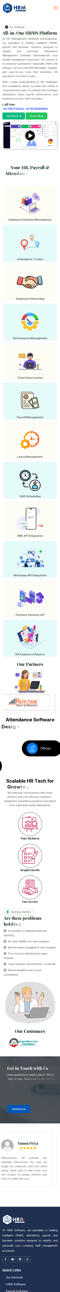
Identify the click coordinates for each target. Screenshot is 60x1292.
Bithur (46, 1195)
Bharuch (15, 1194)
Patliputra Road (41, 1191)
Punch (39, 1199)
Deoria (55, 1195)
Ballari (52, 1189)
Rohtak (37, 1199)
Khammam (25, 1204)
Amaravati (34, 1197)
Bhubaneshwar (45, 1201)
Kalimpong (18, 1197)
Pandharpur (14, 1189)
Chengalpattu (14, 1203)
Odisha (33, 1201)
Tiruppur (2, 1204)
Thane (36, 1189)
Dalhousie (54, 1199)
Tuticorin (4, 1204)
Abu (21, 1202)
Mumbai (1, 1189)
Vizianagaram (32, 1198)
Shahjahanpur (29, 1196)
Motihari (58, 1190)
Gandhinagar (25, 1194)
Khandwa (35, 1200)
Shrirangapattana (2, 1190)
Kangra (4, 1199)
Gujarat (6, 1194)
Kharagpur (29, 1197)
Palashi (53, 1197)
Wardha (44, 1189)
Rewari (34, 1199)
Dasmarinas (3, 1205)
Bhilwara (36, 1202)
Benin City (35, 1205)
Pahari (58, 1192)
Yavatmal (47, 1189)
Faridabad (5, 1199)
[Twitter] (13, 1259)
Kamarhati (22, 1197)
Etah (56, 1195)
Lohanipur (13, 1191)
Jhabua (29, 1200)
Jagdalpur (36, 1198)
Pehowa (32, 1199)
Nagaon (4, 1198)
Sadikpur (16, 1193)
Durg (34, 1198)
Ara (10, 1190)
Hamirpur (1, 1199)
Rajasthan (18, 1202)
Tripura (44, 1204)
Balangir (35, 1201)
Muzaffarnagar (9, 1196)
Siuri (16, 1197)
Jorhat (1, 1198)
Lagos (22, 1205)
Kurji (22, 1193)
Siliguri (14, 1197)
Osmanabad (10, 1189)
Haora (7, 1197)
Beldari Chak (25, 1193)
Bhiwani (58, 1198)
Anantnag (23, 1199)
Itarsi (24, 1200)
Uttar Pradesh (10, 1195)
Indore (22, 1200)
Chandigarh (17, 1198)
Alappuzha (52, 1199)
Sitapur (32, 1196)
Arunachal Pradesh (41, 1198)
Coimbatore (25, 1203)
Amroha (21, 1195)
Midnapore (43, 1197)
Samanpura (7, 1191)
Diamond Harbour (53, 1196)
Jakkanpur (38, 1192)
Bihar (9, 1190)
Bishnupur (1, 1196)
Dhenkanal (55, 1201)
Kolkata (34, 1197)
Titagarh (21, 1197)
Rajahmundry (14, 1198)
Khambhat (40, 1194)
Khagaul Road (4, 1192)
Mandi (8, 1199)
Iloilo (6, 1205)
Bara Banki (37, 1195)
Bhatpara (58, 1196)
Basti (42, 1195)
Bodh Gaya (27, 1190)
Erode (39, 1203)
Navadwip (50, 1197)
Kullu (6, 1199)
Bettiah (18, 1190)
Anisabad (4, 1191)
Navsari (54, 1194)
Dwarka (22, 1194)
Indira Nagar (55, 1191)
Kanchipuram (42, 1203)
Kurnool (1, 1198)
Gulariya (22, 1206)
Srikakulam (18, 1198)
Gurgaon (13, 1199)
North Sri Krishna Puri (46, 1191)
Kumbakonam (54, 1203)
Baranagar (19, 1196)
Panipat (29, 1199)
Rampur (22, 1196)
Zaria (41, 1205)
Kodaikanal (50, 1203)
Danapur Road (32, 1191)
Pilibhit (16, 1196)
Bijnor (44, 1195)
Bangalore (55, 1189)
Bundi (39, 1202)
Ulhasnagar (38, 1189)
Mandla (44, 1200)
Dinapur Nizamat (41, 1190)
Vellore (13, 1204)
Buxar (30, 1190)
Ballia (32, 1195)
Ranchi (4, 1195)
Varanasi (39, 1196)
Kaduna (29, 1205)
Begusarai (14, 1190)
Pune (20, 1189)
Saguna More (27, 1192)
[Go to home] (13, 1219)
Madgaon (48, 1198)
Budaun (48, 1195)
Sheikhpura (23, 1192)
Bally (11, 1196)
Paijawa (17, 1192)
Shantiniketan (7, 1197)
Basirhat (55, 1196)
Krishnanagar (37, 1197)
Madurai (58, 1203)
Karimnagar (22, 1204)
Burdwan (41, 1196)
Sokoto (58, 1205)
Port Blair (23, 1197)
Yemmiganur (36, 1198)
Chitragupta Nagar (37, 1193)
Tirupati (21, 1198)
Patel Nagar (8, 1192)
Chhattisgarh (21, 1198)
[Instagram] (27, 1259)
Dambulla (7, 1206)
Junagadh (34, 1194)
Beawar (31, 1202)
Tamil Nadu (8, 1203)
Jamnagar (31, 1194)
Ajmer (23, 1202)
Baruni (12, 1190)
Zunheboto (29, 1201)
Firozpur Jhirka (9, 1199)
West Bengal (42, 1196)
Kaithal (21, 1199)
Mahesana (46, 1194)
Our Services (12, 1277)
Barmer (28, 1202)
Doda (28, 1199)
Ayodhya (24, 1195)
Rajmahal (1, 1195)
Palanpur (58, 1194)
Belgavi (58, 1189)
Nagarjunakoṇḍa (10, 1198)
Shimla (13, 1199)
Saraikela (7, 1195)
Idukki (58, 1199)
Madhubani (55, 1190)
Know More (36, 116)
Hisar (17, 1199)
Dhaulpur (47, 1202)
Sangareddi (38, 1204)
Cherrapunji (5, 1201)
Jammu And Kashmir (18, 1199)
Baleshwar (38, 1201)
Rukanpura (48, 1193)
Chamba (51, 1199)
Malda (40, 1197)
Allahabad (18, 1195)
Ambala (56, 1198)
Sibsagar (6, 1198)
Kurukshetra (26, 1199)
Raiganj (1, 1197)
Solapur (33, 1189)
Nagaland (19, 1201)
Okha (56, 1194)
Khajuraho (32, 1200)
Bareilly (40, 1195)
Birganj (12, 1206)
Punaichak (10, 1191)
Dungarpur (49, 1202)
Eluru (50, 1197)
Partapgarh (13, 1196)
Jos (44, 1205)
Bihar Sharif (23, 1190)
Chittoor (44, 1197)
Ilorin (46, 1205)
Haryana (53, 1198)
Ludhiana (5, 1202)
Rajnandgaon (43, 1198)
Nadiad (51, 1194)
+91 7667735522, (13, 108)
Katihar (52, 1190)
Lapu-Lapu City (18, 1205)
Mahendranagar (18, 1206)
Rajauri (42, 1199)
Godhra (29, 1194)
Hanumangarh (57, 1202)
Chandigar (2, 1199)
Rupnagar (13, 1202)
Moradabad (5, 1196)
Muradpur (42, 1193)
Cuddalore (29, 1203)
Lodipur (2, 1193)
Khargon (38, 1200)
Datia (7, 1200)
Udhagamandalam (8, 1204)
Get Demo (13, 116)
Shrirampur (11, 1197)
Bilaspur (29, 1198)
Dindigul (36, 1203)
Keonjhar (58, 1201)
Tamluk (18, 1197)
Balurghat (13, 1196)
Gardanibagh (37, 1191)
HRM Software (13, 1284)
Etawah (58, 1195)
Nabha (8, 1202)
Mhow (50, 1200)
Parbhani (17, 1189)
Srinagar (44, 1199)
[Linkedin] (20, 1259)
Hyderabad (19, 1204)
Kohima (23, 1201)
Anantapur (37, 1197)
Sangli (25, 1189)
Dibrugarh (53, 1198)
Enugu (50, 1205)
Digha (25, 1191)
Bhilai (27, 1198)
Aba (43, 1205)
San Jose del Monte (10, 1205)
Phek (27, 1201)
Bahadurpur (52, 1193)
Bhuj (20, 1194)
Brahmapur (49, 1201)
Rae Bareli (19, 1196)
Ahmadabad (9, 1194)
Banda (35, 1195)
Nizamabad (34, 1204)
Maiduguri (38, 1205)
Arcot (11, 1203)
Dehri (38, 1190)
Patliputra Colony (13, 1192)
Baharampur (8, 1196)
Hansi (15, 1199)
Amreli (12, 1194)
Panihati (56, 1197)
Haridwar (58, 1204)
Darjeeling (49, 1196)
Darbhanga (35, 1190)
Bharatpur (33, 1202)
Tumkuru (6, 1190)
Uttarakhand (49, 1204)
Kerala (50, 1199)
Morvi (49, 1194)
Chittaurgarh (41, 1202)
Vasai (41, 1189)
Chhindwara (2, 1200)
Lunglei (17, 1201)
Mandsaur (47, 1200)
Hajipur (47, 1190)
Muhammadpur (45, 1192)
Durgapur (1, 1197)
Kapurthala (1, 1202)
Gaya (44, 1190)
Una (14, 1199)
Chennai (17, 1203)
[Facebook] (5, 1259)
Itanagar (45, 1198)
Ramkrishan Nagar (56, 1193)
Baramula (26, 1199)
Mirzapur (1, 1196)
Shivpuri (41, 1192)
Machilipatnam (5, 1198)
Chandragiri (40, 1197)
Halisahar (4, 1197)
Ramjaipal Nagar (55, 1192)
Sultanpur (34, 1196)
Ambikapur (24, 1198)
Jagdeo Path (21, 1191)
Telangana (15, 1204)
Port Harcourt (32, 1205)
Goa (45, 1198)
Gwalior (15, 1200)
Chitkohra (45, 1193)
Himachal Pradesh (44, 1199)
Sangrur (16, 1202)
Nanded (7, 1189)
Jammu (33, 1199)
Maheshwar (41, 1200)
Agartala (46, 1204)
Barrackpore (52, 1196)
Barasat (22, 1196)
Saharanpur (24, 1196)
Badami (50, 1189)
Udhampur (47, 1199)
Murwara (54, 1200)
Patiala (10, 1202)
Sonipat (41, 1199)
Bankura (16, 1196)
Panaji (51, 1198)
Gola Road (19, 1192)
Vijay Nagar (51, 1191)
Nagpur (4, 1189)
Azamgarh (27, 1195)
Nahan (11, 1199)
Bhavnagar (17, 1194)
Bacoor (15, 1205)
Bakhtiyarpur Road (32, 1193)
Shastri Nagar (35, 1192)
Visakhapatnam (28, 1198)
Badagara (55, 1199)
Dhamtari (32, 1198)
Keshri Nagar (17, 1191)
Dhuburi (50, 1198)
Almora (53, 1204)
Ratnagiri (22, 1189)
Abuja (56, 1205)
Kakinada (58, 1197)
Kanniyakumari (46, 1203)
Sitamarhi (1, 1194)
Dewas (9, 1200)
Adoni (31, 1197)
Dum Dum (58, 1196)
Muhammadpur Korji (6, 1193)
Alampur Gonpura (12, 1193)
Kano (24, 1205)
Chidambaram (21, 1203)
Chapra (32, 1190)
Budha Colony (28, 1191)
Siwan (4, 1194)
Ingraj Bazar (12, 1197)
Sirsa (38, 1199)
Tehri (36, 1196)
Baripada (41, 1201)
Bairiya (28, 1193)
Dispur (56, 1198)
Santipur (4, 1197)
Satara (28, 1189)
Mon (25, 1201)
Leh (37, 1199)
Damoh (5, 1200)
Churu (44, 1202)
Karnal (23, 1199)
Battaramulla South (3, 1206)
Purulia (58, 1197)
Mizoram (12, 1201)
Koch (31, 1197)
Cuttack (52, 1201)
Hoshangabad (18, 1200)
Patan (10, 1206)
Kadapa (55, 1197)
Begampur (19, 1193)
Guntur (53, 1197)
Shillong (9, 1201)
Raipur (39, 1198)
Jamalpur (49, 1190)
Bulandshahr (51, 1195)
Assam (48, 1198)
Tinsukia (14, 1198)
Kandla (38, 1194)
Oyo (48, 1205)
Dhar (11, 1200)
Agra (13, 1195)
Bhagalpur (20, 1190)
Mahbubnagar (30, 1204)
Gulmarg (31, 1199)
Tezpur (11, 1198)
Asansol (5, 1196)
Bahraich (30, 1195)
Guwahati (58, 1198)
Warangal (41, 1204)
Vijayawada (23, 1198)
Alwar (24, 1202)
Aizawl (14, 1201)
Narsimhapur (57, 1200)
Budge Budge (38, 1196)
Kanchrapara (25, 1197)
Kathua (36, 1199)
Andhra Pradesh (27, 1197)
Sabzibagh (31, 1192)
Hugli (9, 1197)
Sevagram (30, 1189)
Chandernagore (45, 1196)
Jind (19, 1199)
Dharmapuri (32, 1203)
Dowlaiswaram (47, 1197)
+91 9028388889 (36, 108)
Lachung (2, 1203)
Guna (12, 1200)
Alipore (46, 1196)
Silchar (9, 1198)
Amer (26, 1202)
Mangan (5, 1203)
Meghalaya (2, 1201)
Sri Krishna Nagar (50, 1192)
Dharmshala (57, 1199)
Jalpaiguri (15, 1197)
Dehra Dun (55, 1204)
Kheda (43, 1194)
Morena (52, 1200)
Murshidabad (47, 1197)
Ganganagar (53, 1202)
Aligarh (15, 1195)
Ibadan (26, 1205)
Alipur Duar (48, 1196)
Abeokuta (53, 1205)
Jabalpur (26, 1200)
